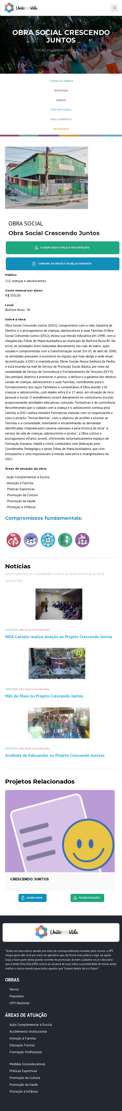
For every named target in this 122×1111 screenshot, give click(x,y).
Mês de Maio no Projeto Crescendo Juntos (44, 696)
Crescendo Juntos (29, 879)
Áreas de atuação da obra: (26, 468)
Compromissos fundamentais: (43, 518)
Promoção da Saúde (23, 1084)
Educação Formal (22, 1045)
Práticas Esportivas (23, 1071)
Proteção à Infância (23, 1091)
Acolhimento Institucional (28, 1031)
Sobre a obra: (15, 319)
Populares (16, 996)
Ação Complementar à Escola (30, 1024)
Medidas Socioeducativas (27, 1064)
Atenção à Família (22, 1038)
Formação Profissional (25, 1052)
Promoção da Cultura (24, 1077)
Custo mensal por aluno (23, 290)
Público (11, 274)
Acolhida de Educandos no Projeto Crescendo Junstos (55, 755)
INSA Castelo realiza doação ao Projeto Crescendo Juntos (58, 636)
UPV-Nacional (19, 1003)
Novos (14, 989)
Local (9, 305)
